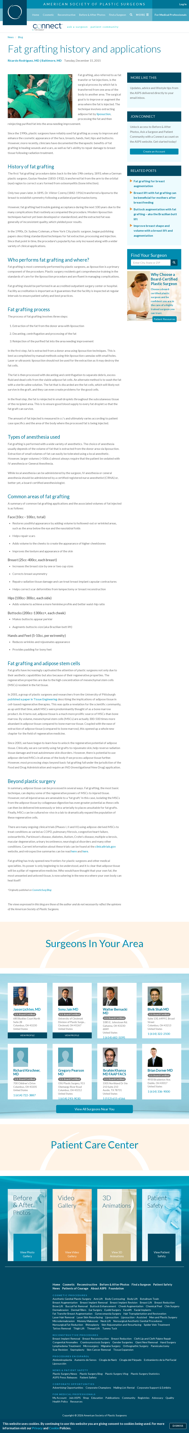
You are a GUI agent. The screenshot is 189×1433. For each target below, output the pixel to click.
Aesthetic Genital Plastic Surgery (72, 1298)
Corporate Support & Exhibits (154, 1387)
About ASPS (98, 1288)
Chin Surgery (171, 1306)
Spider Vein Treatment (157, 1324)
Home (35, 14)
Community (128, 1397)
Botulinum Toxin (149, 1298)
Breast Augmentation (65, 1302)
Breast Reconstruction (96, 1338)
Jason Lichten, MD (27, 1009)
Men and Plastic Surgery (163, 1317)
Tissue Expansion (123, 1349)
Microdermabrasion (64, 1321)
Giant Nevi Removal (146, 1342)
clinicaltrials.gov (105, 846)
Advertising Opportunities (68, 1387)
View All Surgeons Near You (94, 1109)
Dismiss (178, 1425)
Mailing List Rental (124, 1387)
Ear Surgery (95, 1309)
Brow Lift (58, 1306)
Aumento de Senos (85, 1359)
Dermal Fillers (78, 1309)
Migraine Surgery (111, 1346)
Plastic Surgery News (65, 1373)
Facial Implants (142, 1309)
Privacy (37, 1428)
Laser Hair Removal (63, 1317)
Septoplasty (77, 1349)
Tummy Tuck (109, 1328)
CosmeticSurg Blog (41, 889)
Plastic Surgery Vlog (116, 1373)
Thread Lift (93, 1328)
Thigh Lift (79, 1328)
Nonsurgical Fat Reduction (68, 1324)
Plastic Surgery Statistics (145, 1373)
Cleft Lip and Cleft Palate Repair (152, 1338)
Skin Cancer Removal (99, 1349)
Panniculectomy (160, 1346)
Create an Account (154, 151)
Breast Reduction (164, 1302)
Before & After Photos (92, 14)
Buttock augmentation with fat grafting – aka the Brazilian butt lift (155, 214)
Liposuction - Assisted (134, 1317)
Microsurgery (91, 1346)
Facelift (127, 1309)
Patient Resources (164, 319)
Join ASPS (75, 1397)
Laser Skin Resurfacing (90, 1317)
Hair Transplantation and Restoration (144, 1313)
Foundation (116, 1288)
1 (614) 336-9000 (159, 1091)
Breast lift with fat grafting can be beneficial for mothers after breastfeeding (155, 197)
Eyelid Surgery (112, 1309)
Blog (20, 37)
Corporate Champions (98, 1387)
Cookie (54, 1428)
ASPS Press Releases (65, 1377)
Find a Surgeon (117, 14)
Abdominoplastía (62, 1359)
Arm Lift (98, 1298)
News (11, 37)
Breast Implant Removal (94, 1302)
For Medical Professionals (171, 14)
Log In (183, 4)
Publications (112, 1397)
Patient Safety (162, 1284)
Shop (86, 1397)
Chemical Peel (154, 1306)
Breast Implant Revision (124, 1302)
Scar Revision (60, 1349)
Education (97, 1397)
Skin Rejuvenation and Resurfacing (121, 1324)
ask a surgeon (77, 26)
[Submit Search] (174, 262)
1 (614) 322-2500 (159, 1033)
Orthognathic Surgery (135, 1346)
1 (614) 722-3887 (24, 1095)
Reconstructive (66, 14)
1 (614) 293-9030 (69, 1098)
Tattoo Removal (62, 1328)
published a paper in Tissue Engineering (32, 699)
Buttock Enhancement (103, 1306)
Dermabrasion (61, 1309)
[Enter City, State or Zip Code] (151, 262)
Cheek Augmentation (130, 1306)
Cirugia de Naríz (108, 1359)
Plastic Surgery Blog (91, 1373)
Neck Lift (106, 1321)
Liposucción (59, 1363)
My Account (60, 1397)
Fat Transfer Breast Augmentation (72, 1313)
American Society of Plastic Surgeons (94, 4)
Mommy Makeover (87, 1321)
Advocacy (157, 1397)
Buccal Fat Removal (77, 1306)
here (74, 851)
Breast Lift (146, 1302)
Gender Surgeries (122, 1342)
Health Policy (60, 1401)
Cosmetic (48, 14)
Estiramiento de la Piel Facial (160, 1359)
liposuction (104, 114)
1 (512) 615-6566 (114, 1098)
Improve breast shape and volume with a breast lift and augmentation (153, 230)
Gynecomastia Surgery (108, 1313)
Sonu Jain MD (68, 1009)
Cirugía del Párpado (130, 1359)
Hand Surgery (168, 1342)
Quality (170, 1397)
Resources (76, 1401)
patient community (105, 26)
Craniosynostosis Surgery (95, 1342)
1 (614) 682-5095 (114, 1037)
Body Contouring (115, 1298)
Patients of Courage (75, 1288)
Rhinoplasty (92, 1324)
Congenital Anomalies (65, 1342)
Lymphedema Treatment (67, 1346)
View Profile (27, 1035)
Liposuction (112, 1317)
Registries (144, 1397)
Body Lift (132, 1298)
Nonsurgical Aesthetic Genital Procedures (137, 1321)
